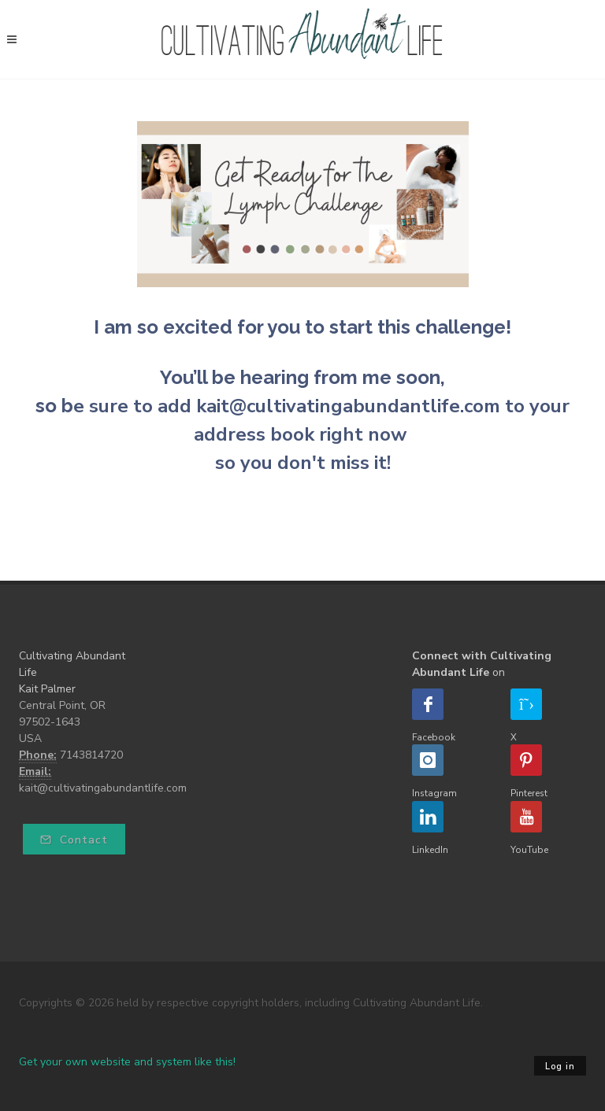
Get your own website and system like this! (127, 1061)
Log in (560, 1066)
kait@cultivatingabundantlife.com (103, 788)
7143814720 (91, 754)
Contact (74, 839)
